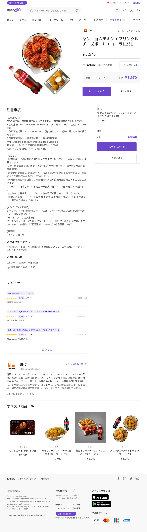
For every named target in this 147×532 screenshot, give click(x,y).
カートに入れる (97, 91)
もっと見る (47, 350)
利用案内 (45, 478)
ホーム (121, 30)
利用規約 (11, 478)
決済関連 (76, 508)
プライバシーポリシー (28, 478)
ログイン (125, 2)
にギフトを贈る (17, 2)
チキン (130, 30)
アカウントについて (63, 508)
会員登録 (136, 2)
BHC (138, 30)
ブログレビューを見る (20, 394)
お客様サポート (65, 491)
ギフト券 (76, 504)
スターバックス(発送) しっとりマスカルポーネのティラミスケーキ (33, 311)
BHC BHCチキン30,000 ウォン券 (20, 293)
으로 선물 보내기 (66, 513)
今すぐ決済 (126, 91)
